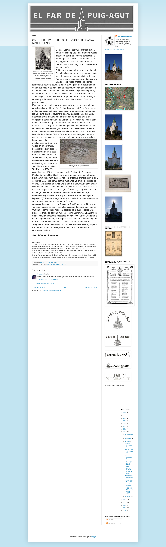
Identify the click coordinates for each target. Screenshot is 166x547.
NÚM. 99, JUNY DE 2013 (128, 445)
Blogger (93, 537)
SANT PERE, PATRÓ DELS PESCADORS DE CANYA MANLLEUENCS (129, 467)
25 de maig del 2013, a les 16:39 (47, 279)
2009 (125, 508)
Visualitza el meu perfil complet (114, 49)
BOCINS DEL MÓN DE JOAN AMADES (129, 483)
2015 (125, 426)
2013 (125, 432)
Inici (65, 287)
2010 (125, 505)
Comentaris (110, 523)
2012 (125, 500)
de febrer (128, 496)
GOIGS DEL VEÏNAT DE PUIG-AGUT (129, 490)
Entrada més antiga (91, 287)
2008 (125, 510)
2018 (125, 418)
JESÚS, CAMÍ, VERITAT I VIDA (129, 451)
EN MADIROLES (129, 457)
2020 (125, 413)
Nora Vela (40, 274)
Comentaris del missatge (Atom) (51, 290)
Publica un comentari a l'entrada (45, 283)
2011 (125, 502)
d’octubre (128, 438)
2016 (125, 424)
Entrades (109, 520)
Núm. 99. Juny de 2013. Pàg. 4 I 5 (56, 264)
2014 (125, 429)
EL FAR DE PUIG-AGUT (125, 36)
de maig (127, 441)
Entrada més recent (39, 287)
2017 (125, 421)
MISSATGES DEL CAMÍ (129, 476)
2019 (125, 415)
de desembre (129, 434)
